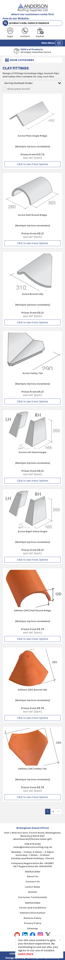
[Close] (60, 940)
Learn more (25, 954)
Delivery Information (32, 912)
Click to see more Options (32, 164)
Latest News (32, 886)
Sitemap (32, 928)
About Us (32, 876)
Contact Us (33, 881)
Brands (32, 892)
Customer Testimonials (32, 897)
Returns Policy (32, 918)
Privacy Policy (32, 923)
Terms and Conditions (32, 907)
